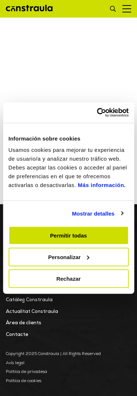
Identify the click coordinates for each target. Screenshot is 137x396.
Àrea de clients (23, 323)
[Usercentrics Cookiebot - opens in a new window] (97, 112)
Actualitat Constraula (32, 311)
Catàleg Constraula (29, 300)
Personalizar (69, 257)
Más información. (102, 185)
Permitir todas (68, 235)
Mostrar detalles (93, 213)
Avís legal (15, 363)
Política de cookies (23, 381)
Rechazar (68, 278)
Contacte (17, 334)
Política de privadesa (26, 372)
